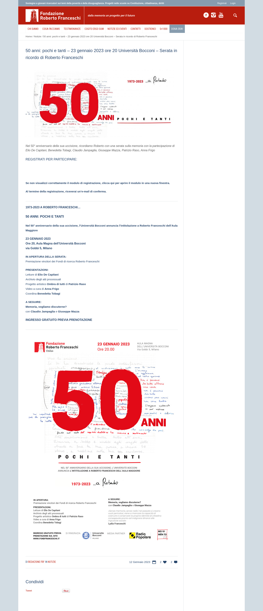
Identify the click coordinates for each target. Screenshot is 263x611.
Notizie (37, 36)
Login (233, 3)
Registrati (222, 3)
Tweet (29, 590)
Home (29, 36)
